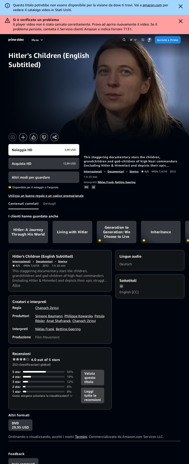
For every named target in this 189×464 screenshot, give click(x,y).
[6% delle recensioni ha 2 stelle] (44, 367)
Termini (81, 417)
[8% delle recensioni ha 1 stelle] (44, 372)
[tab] (23, 184)
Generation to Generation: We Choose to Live (116, 213)
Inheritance (161, 213)
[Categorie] (143, 21)
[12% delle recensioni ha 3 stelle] (44, 362)
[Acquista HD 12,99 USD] (43, 144)
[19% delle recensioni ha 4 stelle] (44, 357)
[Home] (16, 20)
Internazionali (93, 152)
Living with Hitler (72, 213)
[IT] (134, 20)
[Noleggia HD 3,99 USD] (43, 130)
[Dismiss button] (180, 6)
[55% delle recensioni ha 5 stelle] (44, 352)
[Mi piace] (33, 118)
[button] (42, 376)
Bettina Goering (125, 162)
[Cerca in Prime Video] (124, 21)
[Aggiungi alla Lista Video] (23, 118)
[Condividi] (54, 118)
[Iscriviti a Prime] (168, 20)
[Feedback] (23, 444)
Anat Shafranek (58, 301)
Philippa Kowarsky (78, 297)
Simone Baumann (49, 297)
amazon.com (152, 5)
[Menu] (37, 20)
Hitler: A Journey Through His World (28, 213)
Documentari (115, 152)
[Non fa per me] (44, 118)
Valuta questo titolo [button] (89, 358)
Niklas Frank (106, 162)
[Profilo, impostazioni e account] (149, 21)
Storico (134, 152)
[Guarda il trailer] (12, 118)
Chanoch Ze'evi (47, 288)
